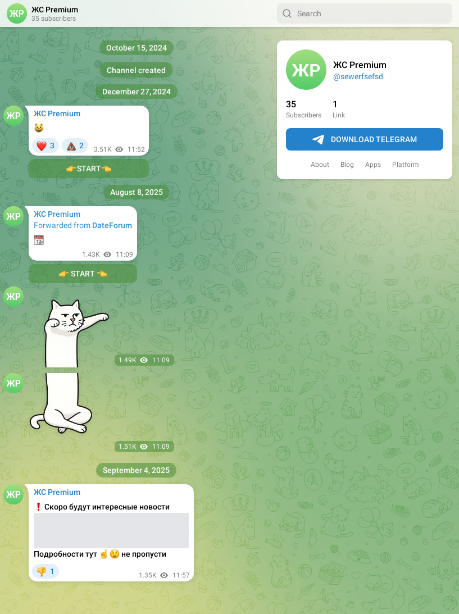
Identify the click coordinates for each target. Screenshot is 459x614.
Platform (405, 165)
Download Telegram (364, 140)
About (320, 165)
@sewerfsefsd (358, 76)
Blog (347, 165)
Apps (373, 165)
